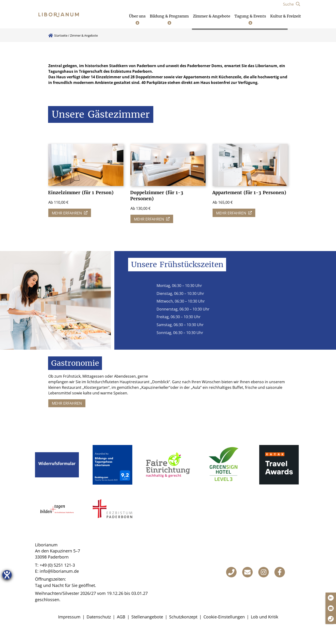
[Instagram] (263, 572)
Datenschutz (99, 617)
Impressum (69, 617)
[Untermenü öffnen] (137, 19)
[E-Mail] (247, 572)
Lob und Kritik (264, 617)
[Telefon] (231, 572)
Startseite (60, 35)
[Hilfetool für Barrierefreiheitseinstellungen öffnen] (7, 574)
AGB (121, 617)
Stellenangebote (147, 617)
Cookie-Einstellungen (224, 617)
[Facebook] (279, 572)
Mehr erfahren (67, 403)
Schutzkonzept (183, 617)
